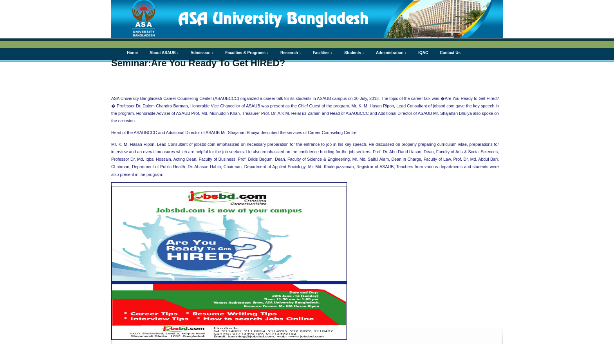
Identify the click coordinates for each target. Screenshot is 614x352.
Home (132, 53)
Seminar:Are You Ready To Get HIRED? (198, 63)
